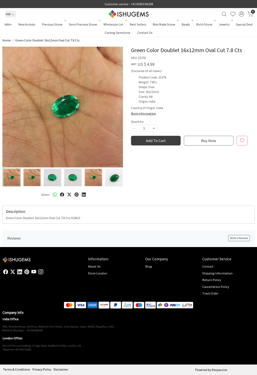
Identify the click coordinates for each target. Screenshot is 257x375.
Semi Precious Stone (84, 24)
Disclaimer (60, 369)
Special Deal (244, 24)
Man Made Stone (165, 24)
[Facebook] (5, 272)
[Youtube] (34, 272)
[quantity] (144, 128)
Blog (148, 266)
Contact (208, 266)
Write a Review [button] (239, 238)
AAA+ (8, 24)
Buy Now (208, 140)
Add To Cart (156, 140)
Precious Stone (53, 24)
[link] (224, 14)
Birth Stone (205, 24)
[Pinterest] (27, 272)
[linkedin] (83, 194)
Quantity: (137, 122)
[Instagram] (41, 272)
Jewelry (225, 24)
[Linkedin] (19, 272)
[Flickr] (45, 273)
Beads (187, 24)
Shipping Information (217, 273)
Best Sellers (138, 24)
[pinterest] (76, 194)
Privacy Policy (41, 369)
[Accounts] (241, 14)
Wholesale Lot (114, 24)
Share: (45, 195)
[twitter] (69, 194)
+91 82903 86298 (142, 4)
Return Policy (211, 280)
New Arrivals (26, 24)
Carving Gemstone (117, 33)
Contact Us (145, 33)
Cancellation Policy (215, 287)
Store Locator (97, 273)
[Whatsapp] (54, 194)
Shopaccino (219, 370)
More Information (143, 113)
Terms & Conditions (16, 369)
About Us (94, 266)
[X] (12, 272)
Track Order (210, 293)
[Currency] (11, 14)
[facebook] (62, 194)
